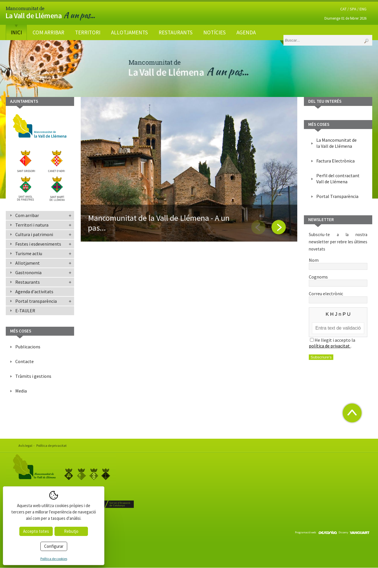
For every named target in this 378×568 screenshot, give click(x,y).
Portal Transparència (337, 196)
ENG (363, 9)
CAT (343, 9)
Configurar (53, 546)
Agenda (246, 32)
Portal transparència (36, 301)
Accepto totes (36, 531)
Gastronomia (28, 272)
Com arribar (48, 32)
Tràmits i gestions (33, 376)
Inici (16, 32)
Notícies (214, 32)
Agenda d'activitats (34, 291)
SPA (353, 9)
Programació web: (316, 532)
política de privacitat (330, 346)
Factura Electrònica (335, 161)
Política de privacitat (51, 445)
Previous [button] (258, 227)
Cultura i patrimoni (34, 234)
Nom (338, 263)
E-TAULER (25, 310)
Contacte (24, 361)
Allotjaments (129, 32)
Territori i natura (31, 225)
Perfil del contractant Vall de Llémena (338, 178)
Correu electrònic (338, 296)
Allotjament (27, 263)
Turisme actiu (28, 253)
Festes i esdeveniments (38, 244)
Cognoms (338, 279)
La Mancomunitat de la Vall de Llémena (336, 143)
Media (21, 391)
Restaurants (176, 32)
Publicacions (27, 347)
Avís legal (25, 445)
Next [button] (278, 227)
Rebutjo (71, 531)
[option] (189, 169)
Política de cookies (53, 558)
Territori (87, 32)
